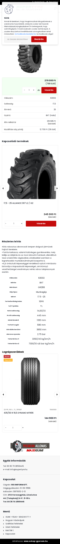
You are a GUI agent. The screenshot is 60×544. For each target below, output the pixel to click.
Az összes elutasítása (17, 39)
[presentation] (3, 188)
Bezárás (39, 39)
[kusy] (29, 90)
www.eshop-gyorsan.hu (36, 541)
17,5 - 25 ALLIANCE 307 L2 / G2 (18, 203)
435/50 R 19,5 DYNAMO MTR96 (19, 412)
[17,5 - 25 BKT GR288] (30, 55)
